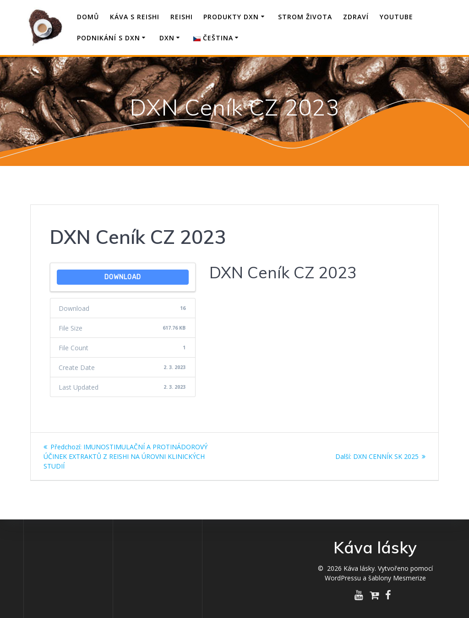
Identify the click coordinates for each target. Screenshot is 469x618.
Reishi (181, 16)
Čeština (213, 37)
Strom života (305, 16)
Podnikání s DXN (108, 37)
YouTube (396, 16)
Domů (88, 16)
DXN (167, 37)
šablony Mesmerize (397, 578)
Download (122, 277)
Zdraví (356, 16)
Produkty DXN (231, 16)
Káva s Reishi (134, 16)
